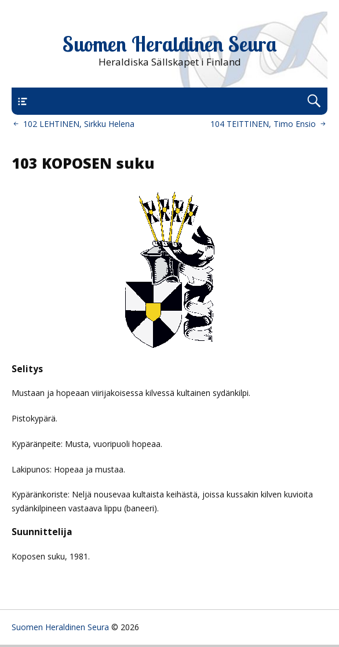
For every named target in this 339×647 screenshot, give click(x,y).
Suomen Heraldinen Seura (170, 44)
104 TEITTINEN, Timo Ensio (263, 123)
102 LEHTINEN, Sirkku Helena (78, 123)
